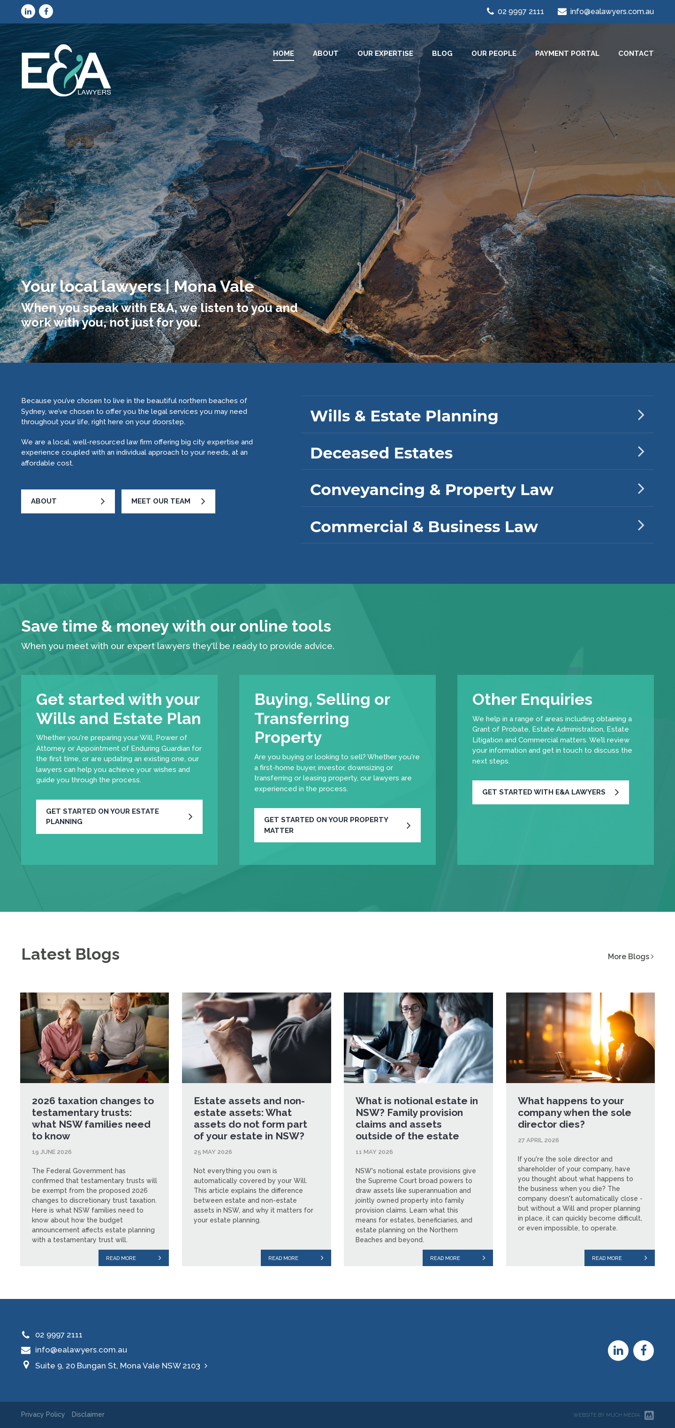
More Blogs (631, 956)
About (44, 501)
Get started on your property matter (326, 825)
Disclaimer (88, 1414)
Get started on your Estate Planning (102, 816)
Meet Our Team (160, 501)
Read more (133, 1257)
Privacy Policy (43, 1414)
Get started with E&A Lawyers (544, 792)
